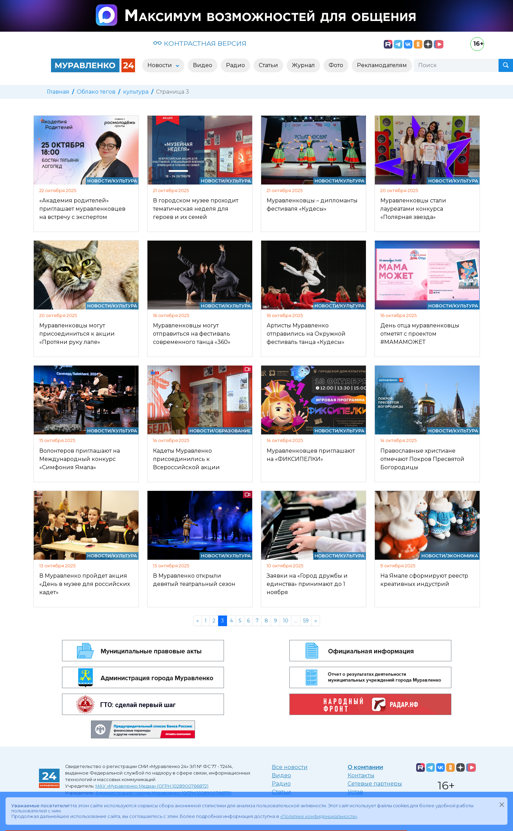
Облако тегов (96, 91)
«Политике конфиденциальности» (318, 816)
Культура (125, 180)
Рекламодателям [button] (382, 65)
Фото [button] (336, 65)
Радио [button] (235, 65)
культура (135, 91)
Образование (233, 430)
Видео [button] (202, 65)
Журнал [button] (303, 65)
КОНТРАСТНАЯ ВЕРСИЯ (199, 43)
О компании (365, 767)
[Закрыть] (501, 804)
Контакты (361, 775)
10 (285, 621)
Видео (281, 775)
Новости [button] (160, 65)
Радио (281, 783)
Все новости (290, 767)
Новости (99, 180)
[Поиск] (456, 65)
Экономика (462, 555)
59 (306, 621)
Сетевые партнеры (375, 783)
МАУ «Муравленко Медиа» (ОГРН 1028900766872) (151, 786)
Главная (58, 91)
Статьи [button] (268, 65)
